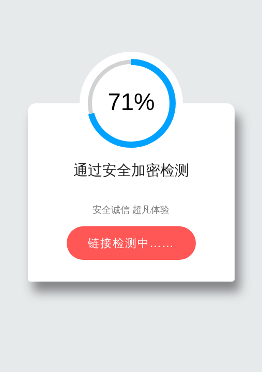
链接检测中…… (131, 243)
